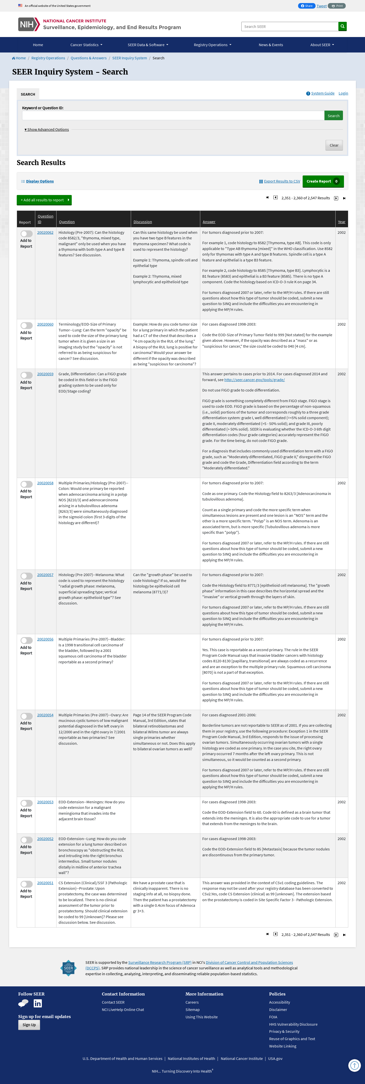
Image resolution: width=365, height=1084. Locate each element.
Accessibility (279, 1002)
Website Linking (282, 1046)
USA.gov (275, 1058)
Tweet (322, 5)
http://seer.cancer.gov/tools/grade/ (254, 379)
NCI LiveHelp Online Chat (123, 1009)
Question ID (45, 219)
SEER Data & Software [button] (146, 44)
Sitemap (193, 1009)
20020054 (45, 714)
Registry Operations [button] (211, 44)
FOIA (273, 1016)
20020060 (45, 324)
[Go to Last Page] (344, 197)
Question (67, 221)
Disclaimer (278, 1009)
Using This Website (202, 1016)
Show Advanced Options (47, 129)
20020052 (45, 838)
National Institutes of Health (191, 1058)
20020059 (45, 373)
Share (308, 6)
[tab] (28, 94)
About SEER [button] (321, 44)
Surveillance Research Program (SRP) (160, 962)
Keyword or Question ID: (42, 107)
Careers (192, 1002)
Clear (334, 145)
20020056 (45, 639)
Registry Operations (48, 57)
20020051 (45, 882)
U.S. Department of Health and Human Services (122, 1058)
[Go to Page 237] (336, 197)
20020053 (45, 801)
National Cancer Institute (242, 1058)
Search (334, 115)
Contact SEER (113, 1002)
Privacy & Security (284, 1031)
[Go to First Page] (267, 198)
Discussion (143, 221)
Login (343, 93)
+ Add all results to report (42, 199)
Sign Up (29, 1024)
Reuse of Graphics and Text (292, 1038)
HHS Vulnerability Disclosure (293, 1024)
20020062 (45, 232)
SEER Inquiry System (129, 57)
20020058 (45, 482)
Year (341, 221)
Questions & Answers (89, 57)
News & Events (271, 44)
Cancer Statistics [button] (84, 44)
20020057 (45, 574)
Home (38, 44)
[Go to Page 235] (275, 198)
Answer (209, 221)
